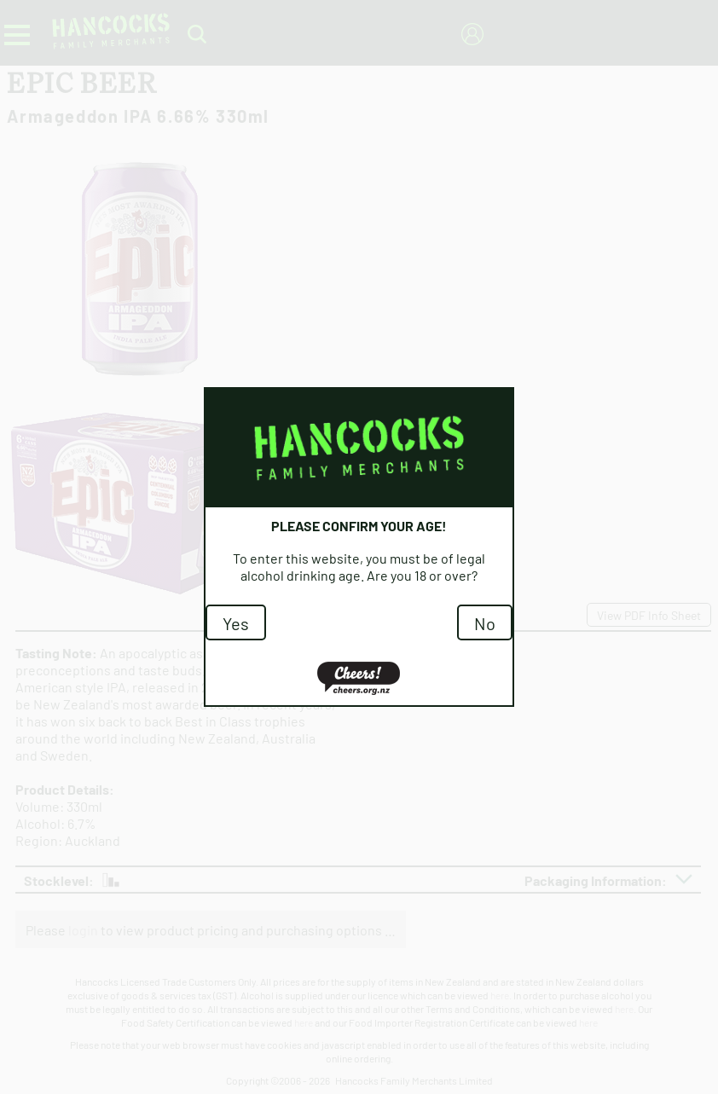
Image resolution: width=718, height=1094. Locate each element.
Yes (236, 622)
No (484, 622)
